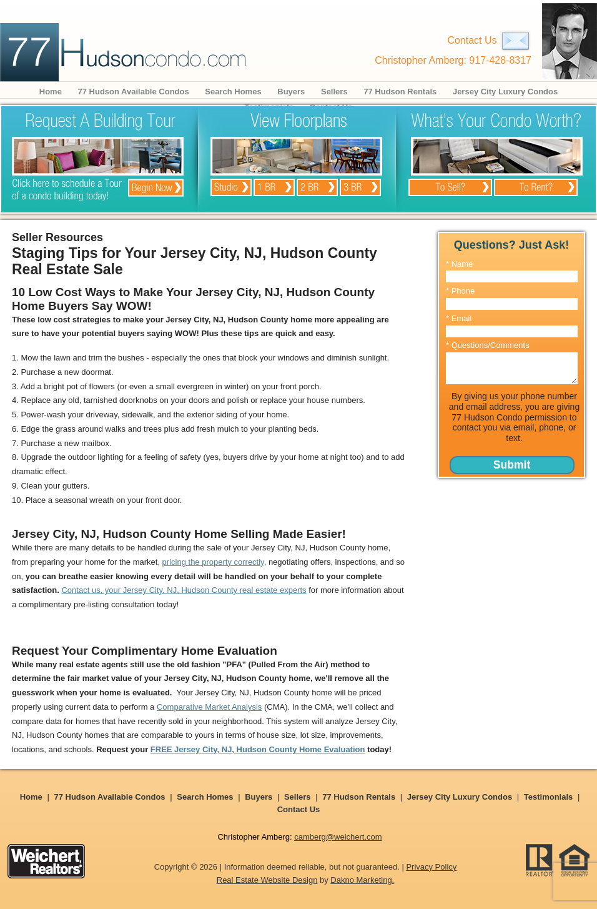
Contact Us (489, 40)
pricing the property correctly (213, 562)
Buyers (291, 91)
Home (50, 91)
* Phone (460, 291)
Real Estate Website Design (267, 880)
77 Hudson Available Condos (133, 91)
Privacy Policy (431, 867)
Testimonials (548, 797)
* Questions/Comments (488, 345)
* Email (458, 318)
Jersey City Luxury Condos (505, 91)
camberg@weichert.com (338, 837)
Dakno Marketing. (362, 880)
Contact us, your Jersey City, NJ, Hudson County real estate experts (183, 590)
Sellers (334, 91)
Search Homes (233, 91)
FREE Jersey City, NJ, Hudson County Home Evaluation (257, 749)
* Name (459, 264)
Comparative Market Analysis (209, 707)
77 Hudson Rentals (400, 91)
